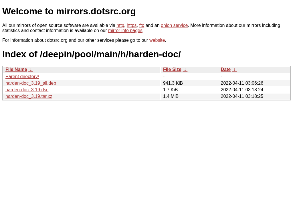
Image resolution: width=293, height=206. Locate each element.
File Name (16, 69)
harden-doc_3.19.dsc (26, 89)
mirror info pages (125, 30)
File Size (172, 69)
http (120, 25)
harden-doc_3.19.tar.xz (28, 96)
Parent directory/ (22, 76)
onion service (174, 25)
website (157, 40)
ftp (141, 25)
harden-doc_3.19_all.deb (30, 83)
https (132, 25)
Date (226, 69)
